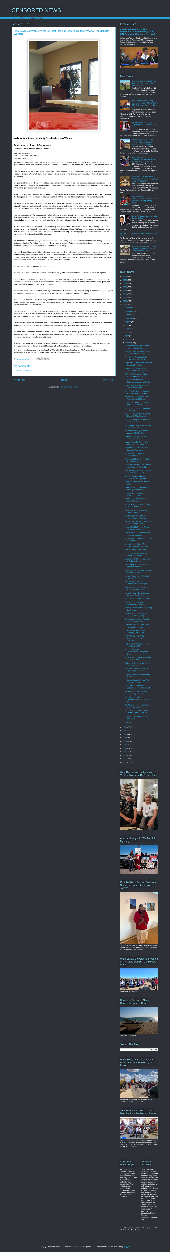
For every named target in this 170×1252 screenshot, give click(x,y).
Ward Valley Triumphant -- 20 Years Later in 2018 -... (136, 398)
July (127, 325)
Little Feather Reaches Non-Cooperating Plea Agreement (137, 687)
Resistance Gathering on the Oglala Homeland (136, 500)
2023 (125, 287)
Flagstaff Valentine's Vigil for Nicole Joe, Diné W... (136, 554)
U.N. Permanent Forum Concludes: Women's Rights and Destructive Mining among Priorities (144, 199)
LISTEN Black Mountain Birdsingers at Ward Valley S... (138, 381)
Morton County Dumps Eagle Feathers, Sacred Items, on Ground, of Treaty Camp (143, 142)
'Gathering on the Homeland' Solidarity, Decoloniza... (136, 631)
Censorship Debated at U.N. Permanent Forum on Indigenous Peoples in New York (144, 179)
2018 (125, 305)
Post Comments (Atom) (69, 387)
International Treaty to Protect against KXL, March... (136, 432)
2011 (125, 748)
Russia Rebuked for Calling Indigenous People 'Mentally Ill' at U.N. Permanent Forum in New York (137, 31)
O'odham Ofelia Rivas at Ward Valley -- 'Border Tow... (137, 347)
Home (64, 380)
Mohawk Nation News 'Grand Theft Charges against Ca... (137, 712)
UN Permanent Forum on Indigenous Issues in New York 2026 (143, 124)
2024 (125, 284)
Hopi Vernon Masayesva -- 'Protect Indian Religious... (136, 603)
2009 (125, 755)
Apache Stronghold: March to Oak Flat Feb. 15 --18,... (138, 571)
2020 (125, 298)
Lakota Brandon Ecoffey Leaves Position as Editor (137, 420)
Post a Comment (24, 370)
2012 (125, 745)
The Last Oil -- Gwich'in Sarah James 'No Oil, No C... (136, 437)
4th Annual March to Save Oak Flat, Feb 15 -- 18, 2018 (137, 670)
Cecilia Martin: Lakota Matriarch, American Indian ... (137, 534)
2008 (125, 759)
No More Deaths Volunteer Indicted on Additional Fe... (136, 477)
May (127, 332)
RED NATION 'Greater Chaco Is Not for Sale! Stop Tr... (137, 375)
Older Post (108, 380)
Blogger (127, 1246)
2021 (125, 294)
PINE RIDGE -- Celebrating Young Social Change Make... (138, 522)
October (128, 315)
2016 (125, 731)
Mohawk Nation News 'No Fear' (137, 599)
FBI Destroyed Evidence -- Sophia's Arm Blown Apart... (137, 583)
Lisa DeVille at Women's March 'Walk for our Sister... (137, 494)
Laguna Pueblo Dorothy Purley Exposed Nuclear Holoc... (137, 528)
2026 (125, 277)
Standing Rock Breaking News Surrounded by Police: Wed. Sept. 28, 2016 (143, 83)
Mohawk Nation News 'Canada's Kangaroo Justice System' (137, 594)
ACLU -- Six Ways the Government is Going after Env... (136, 651)
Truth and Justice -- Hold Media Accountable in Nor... (137, 626)
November (129, 311)
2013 (125, 741)
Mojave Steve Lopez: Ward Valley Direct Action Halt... (138, 505)
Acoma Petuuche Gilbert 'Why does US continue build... (136, 443)
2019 (125, 301)
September (129, 318)
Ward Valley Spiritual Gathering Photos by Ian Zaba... (137, 386)
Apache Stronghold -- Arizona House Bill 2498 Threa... (136, 588)
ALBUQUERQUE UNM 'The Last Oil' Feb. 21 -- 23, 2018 (138, 471)
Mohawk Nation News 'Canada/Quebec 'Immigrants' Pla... (137, 699)
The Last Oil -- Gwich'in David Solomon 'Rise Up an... (136, 449)
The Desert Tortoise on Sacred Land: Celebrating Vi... (137, 511)
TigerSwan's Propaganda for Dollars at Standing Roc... (136, 358)
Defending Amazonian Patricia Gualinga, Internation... (137, 620)
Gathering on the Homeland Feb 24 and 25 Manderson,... (137, 415)
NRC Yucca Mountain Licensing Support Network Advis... (137, 352)
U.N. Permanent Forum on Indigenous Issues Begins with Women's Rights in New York (143, 159)
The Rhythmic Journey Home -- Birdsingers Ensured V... (137, 488)
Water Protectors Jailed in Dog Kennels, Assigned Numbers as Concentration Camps (143, 248)
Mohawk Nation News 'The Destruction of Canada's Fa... (137, 545)
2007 (125, 762)
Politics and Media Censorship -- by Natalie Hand (137, 460)
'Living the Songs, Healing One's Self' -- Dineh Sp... (137, 681)
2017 (125, 727)
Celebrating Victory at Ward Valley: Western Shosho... (136, 517)
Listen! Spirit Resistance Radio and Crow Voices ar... (137, 403)
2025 (125, 280)
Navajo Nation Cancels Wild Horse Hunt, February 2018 (136, 369)
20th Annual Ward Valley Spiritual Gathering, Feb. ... (138, 426)
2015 (125, 734)
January (128, 723)
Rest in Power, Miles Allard (135, 550)
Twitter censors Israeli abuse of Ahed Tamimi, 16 (137, 645)
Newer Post (19, 380)
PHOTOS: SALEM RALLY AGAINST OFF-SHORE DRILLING (135, 638)
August (128, 322)
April (127, 336)
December (129, 308)
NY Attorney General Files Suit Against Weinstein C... (137, 566)
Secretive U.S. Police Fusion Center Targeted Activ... (136, 692)
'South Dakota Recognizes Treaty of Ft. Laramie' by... (138, 560)
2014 (125, 738)
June (127, 329)
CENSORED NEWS (36, 10)
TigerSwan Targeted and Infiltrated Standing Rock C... (138, 364)
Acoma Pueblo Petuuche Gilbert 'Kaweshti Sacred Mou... (137, 577)
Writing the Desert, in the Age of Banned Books (137, 664)
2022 (125, 291)
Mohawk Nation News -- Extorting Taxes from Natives (138, 658)
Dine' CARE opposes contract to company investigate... (137, 706)
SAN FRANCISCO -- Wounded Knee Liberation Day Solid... (137, 392)
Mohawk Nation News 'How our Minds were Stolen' (137, 454)
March (128, 339)
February (129, 343)
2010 (125, 752)
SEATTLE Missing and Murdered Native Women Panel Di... (138, 466)
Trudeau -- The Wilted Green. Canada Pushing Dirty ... (136, 614)
